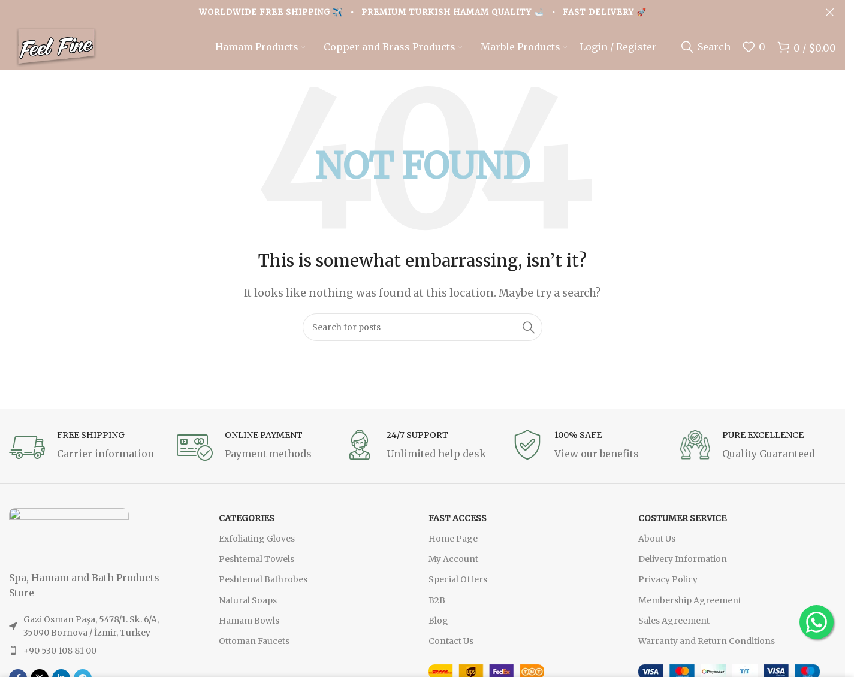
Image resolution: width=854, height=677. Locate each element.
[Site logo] (66, 50)
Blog (438, 628)
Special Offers (457, 587)
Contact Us (450, 648)
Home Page (453, 546)
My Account (453, 566)
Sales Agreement (674, 628)
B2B (436, 608)
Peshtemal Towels (256, 566)
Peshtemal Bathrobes (263, 587)
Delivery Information (682, 566)
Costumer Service (682, 526)
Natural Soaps (248, 608)
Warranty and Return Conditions (706, 648)
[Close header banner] (830, 12)
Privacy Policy (668, 587)
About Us (656, 546)
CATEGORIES (246, 526)
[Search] (706, 51)
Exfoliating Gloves (257, 546)
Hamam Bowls (249, 628)
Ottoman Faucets (254, 648)
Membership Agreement (689, 608)
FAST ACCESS (457, 526)
